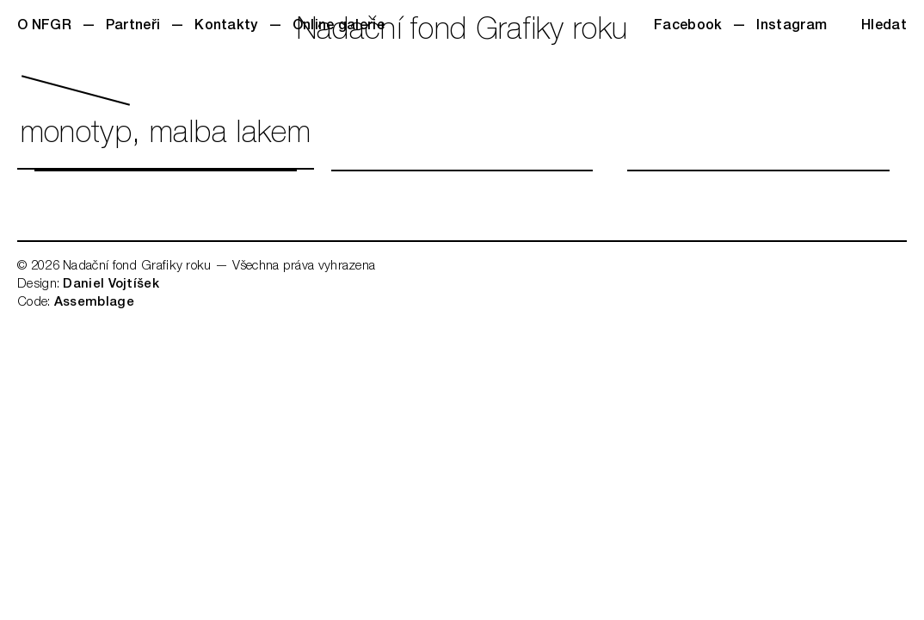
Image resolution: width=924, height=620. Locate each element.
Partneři (133, 27)
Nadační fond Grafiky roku (462, 32)
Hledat (884, 27)
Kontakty (225, 27)
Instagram (791, 27)
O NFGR (44, 27)
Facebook (688, 27)
